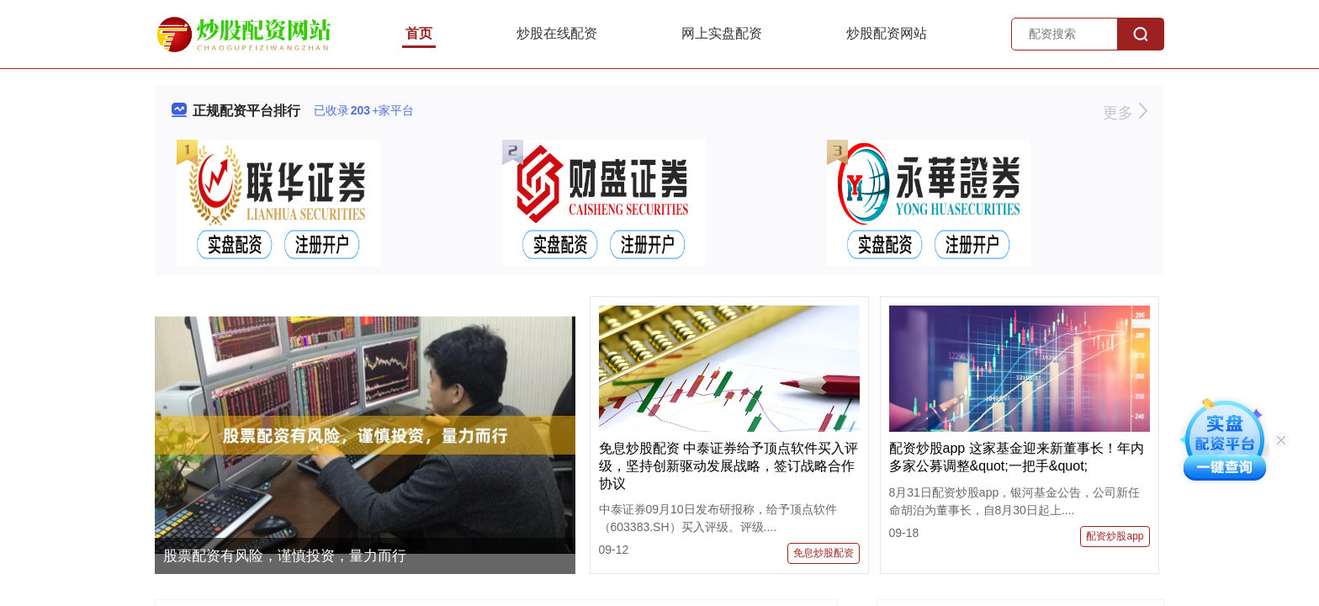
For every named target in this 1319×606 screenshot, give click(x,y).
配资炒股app (1114, 536)
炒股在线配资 (556, 33)
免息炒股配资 (823, 553)
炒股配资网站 (886, 33)
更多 (1125, 112)
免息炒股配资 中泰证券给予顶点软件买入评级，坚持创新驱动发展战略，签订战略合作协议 (728, 466)
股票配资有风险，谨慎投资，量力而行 (284, 556)
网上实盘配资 (721, 33)
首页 (418, 33)
